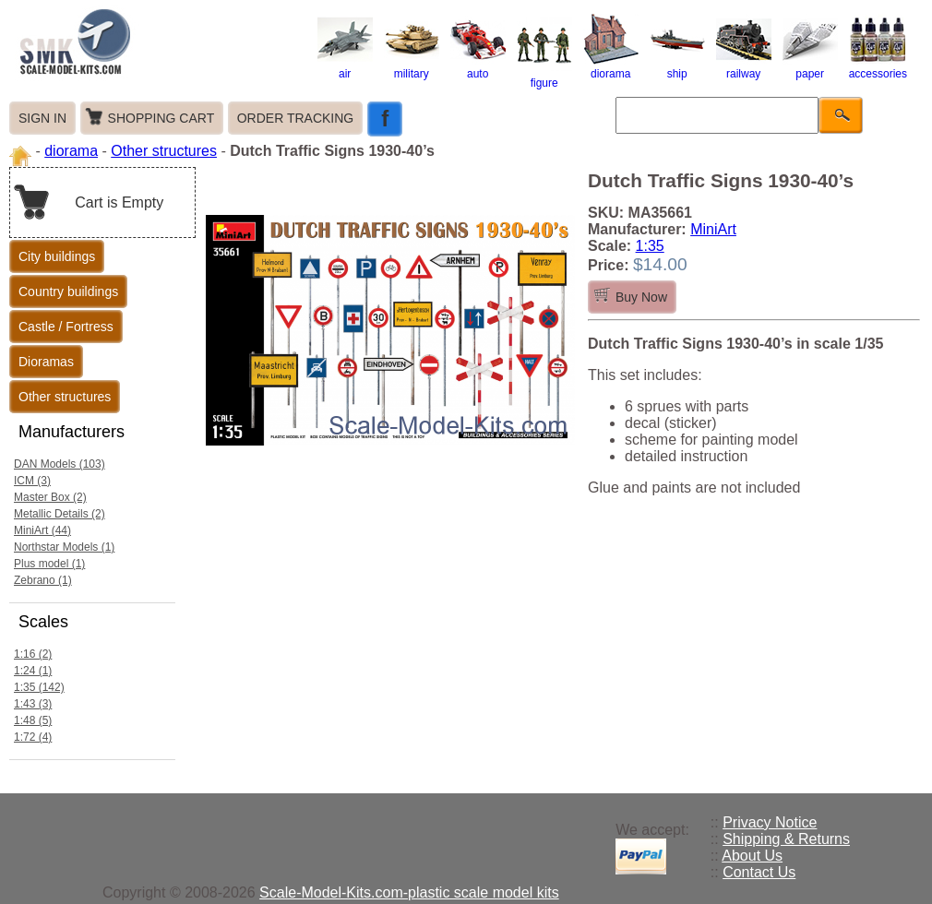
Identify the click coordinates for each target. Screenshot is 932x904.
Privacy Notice (770, 822)
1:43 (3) (33, 703)
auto (478, 67)
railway (743, 67)
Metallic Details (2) (59, 513)
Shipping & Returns (786, 839)
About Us (752, 855)
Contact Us (759, 872)
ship (677, 67)
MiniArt (713, 229)
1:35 (650, 246)
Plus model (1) (49, 563)
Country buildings (68, 291)
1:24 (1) (33, 670)
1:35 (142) (39, 687)
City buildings (56, 256)
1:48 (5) (33, 720)
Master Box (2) (50, 497)
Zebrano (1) (43, 580)
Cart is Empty (119, 202)
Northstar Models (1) (64, 547)
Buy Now (641, 297)
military (411, 67)
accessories (878, 67)
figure (544, 76)
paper (810, 67)
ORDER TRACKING (295, 118)
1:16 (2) (33, 654)
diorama (611, 67)
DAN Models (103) (59, 464)
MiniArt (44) (42, 530)
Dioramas (46, 361)
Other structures (164, 151)
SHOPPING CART (161, 118)
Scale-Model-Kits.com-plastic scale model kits (409, 892)
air (345, 67)
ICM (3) (32, 480)
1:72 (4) (33, 737)
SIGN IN (42, 118)
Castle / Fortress (66, 326)
